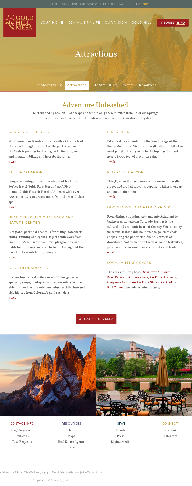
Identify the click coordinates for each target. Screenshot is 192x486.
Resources (147, 85)
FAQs (71, 447)
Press (120, 436)
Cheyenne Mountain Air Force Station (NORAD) (140, 282)
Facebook (170, 430)
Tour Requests (22, 442)
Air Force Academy (163, 277)
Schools (71, 430)
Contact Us (22, 436)
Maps (71, 436)
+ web (13, 162)
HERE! (144, 4)
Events (128, 85)
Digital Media (120, 442)
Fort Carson (115, 287)
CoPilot (52, 480)
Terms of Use (94, 472)
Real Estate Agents (71, 442)
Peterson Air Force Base (131, 277)
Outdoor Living (49, 85)
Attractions (76, 85)
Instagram (170, 436)
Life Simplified (104, 85)
